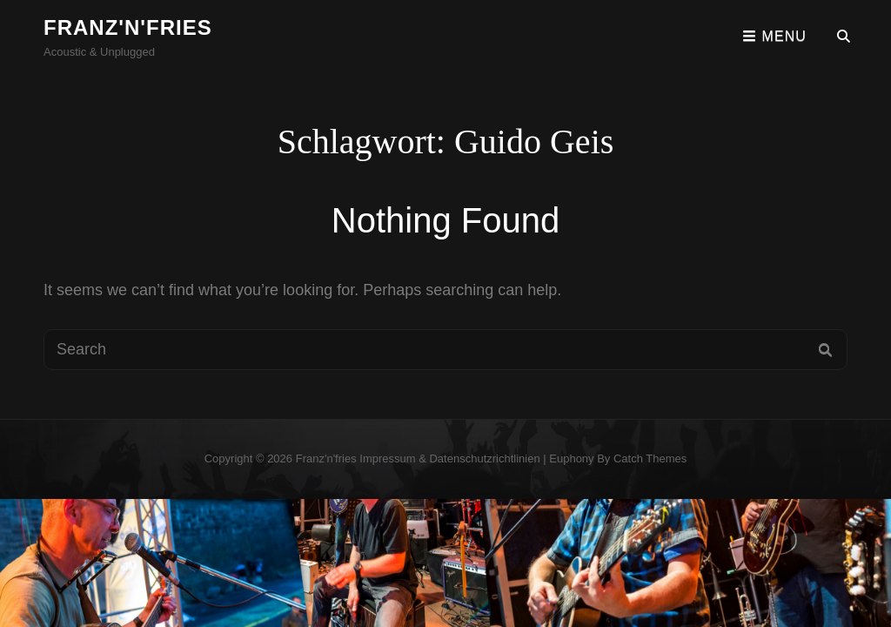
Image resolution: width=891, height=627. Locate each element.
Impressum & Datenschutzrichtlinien (449, 458)
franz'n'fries (128, 27)
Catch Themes (650, 458)
